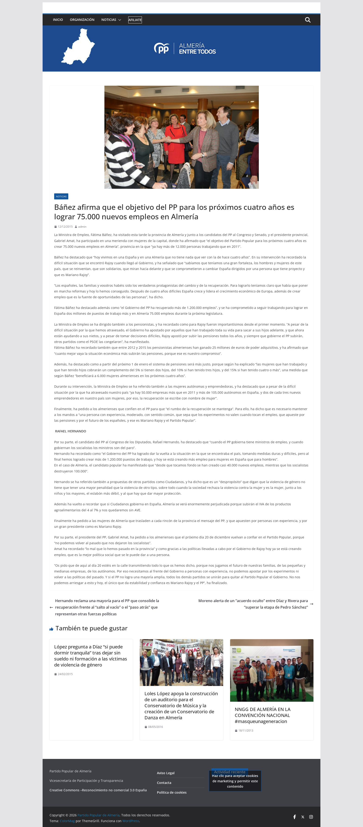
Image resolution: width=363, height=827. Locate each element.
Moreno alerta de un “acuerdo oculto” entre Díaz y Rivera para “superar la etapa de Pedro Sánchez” (255, 604)
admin (82, 227)
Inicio (58, 19)
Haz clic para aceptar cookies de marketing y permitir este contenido (235, 780)
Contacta (164, 782)
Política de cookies (172, 792)
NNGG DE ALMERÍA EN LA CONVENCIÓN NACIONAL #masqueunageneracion (263, 715)
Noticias (108, 19)
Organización (82, 19)
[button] (118, 19)
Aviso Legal (166, 773)
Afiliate (135, 20)
